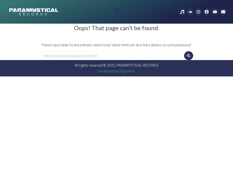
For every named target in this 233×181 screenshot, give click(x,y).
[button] (117, 11)
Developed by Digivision (116, 71)
